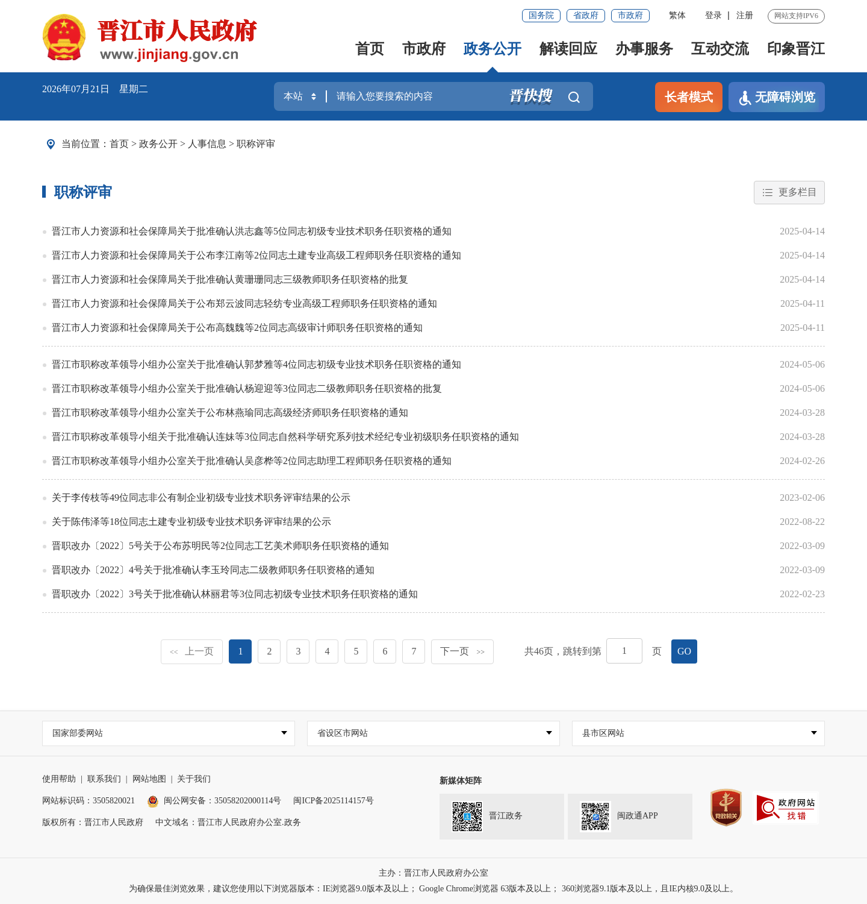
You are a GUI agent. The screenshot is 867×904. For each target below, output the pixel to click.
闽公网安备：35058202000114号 (214, 800)
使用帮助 (59, 778)
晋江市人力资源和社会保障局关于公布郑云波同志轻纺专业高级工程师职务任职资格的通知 (244, 303)
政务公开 (492, 49)
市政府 (630, 15)
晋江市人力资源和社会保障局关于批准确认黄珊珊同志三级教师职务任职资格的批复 (230, 279)
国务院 (541, 15)
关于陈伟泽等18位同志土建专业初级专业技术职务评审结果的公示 (191, 521)
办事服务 (644, 49)
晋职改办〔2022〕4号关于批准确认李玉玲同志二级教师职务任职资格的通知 (213, 570)
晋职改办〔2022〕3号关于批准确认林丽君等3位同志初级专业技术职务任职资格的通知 (235, 594)
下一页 (462, 651)
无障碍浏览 (776, 97)
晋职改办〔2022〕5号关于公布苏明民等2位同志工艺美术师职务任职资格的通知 (220, 546)
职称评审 (256, 144)
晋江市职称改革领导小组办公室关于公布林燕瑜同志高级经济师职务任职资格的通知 (230, 412)
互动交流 (720, 49)
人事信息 (207, 144)
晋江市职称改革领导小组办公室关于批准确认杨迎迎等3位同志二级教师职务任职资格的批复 (247, 388)
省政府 (585, 15)
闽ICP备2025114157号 (333, 800)
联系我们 (104, 778)
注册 (744, 15)
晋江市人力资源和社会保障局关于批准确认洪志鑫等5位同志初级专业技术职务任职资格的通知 (252, 231)
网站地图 (149, 778)
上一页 (192, 651)
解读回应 (568, 49)
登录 (713, 15)
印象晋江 (796, 49)
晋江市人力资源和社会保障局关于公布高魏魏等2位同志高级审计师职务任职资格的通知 (237, 327)
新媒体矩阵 (461, 780)
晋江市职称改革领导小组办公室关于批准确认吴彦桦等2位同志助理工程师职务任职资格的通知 (252, 461)
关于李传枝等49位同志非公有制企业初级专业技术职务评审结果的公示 (201, 497)
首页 (369, 49)
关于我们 (194, 778)
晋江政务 (487, 816)
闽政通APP (619, 816)
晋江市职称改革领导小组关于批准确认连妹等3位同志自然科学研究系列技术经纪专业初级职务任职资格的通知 (285, 437)
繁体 (677, 15)
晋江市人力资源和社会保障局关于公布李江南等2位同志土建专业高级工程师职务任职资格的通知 (256, 255)
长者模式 (689, 97)
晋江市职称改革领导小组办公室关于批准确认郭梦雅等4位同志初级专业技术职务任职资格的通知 (256, 364)
